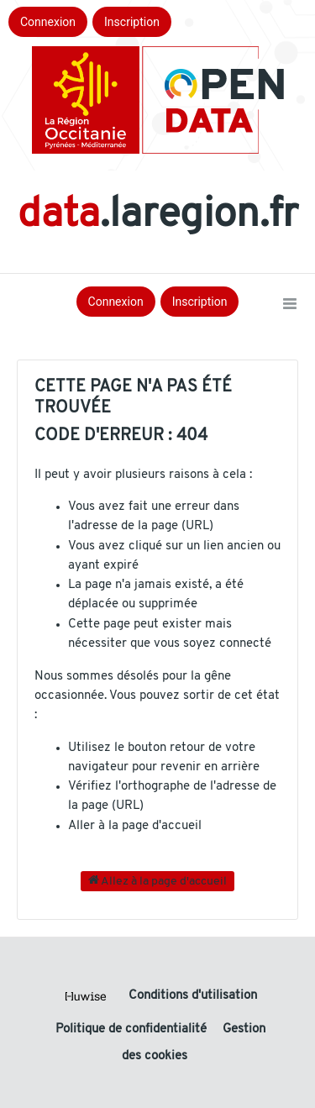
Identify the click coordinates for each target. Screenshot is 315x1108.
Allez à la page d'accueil (157, 880)
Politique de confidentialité (132, 1029)
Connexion (48, 22)
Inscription (132, 22)
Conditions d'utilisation (193, 996)
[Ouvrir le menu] (290, 305)
